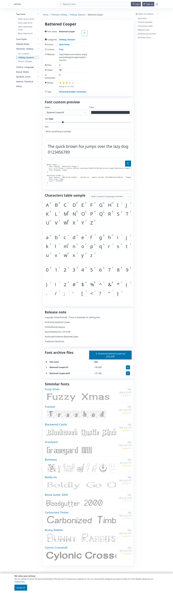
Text (47, 126)
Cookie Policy (19, 581)
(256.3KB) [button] (110, 355)
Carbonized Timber (57, 512)
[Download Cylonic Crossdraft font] (80, 556)
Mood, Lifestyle (25, 61)
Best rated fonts (25, 33)
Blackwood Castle (56, 424)
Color (91, 107)
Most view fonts (25, 23)
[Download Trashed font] (80, 415)
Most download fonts (25, 28)
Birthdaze (51, 459)
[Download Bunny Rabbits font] (80, 538)
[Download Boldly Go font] (80, 485)
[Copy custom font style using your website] (128, 164)
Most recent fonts (26, 19)
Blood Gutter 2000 (56, 495)
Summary (142, 18)
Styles (47, 107)
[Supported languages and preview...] (110, 196)
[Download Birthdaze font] (80, 468)
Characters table (145, 26)
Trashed (50, 407)
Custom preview (145, 22)
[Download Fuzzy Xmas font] (80, 398)
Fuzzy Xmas (52, 389)
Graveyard (51, 442)
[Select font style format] (66, 112)
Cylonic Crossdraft (56, 547)
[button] (136, 4)
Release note (143, 30)
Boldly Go (51, 477)
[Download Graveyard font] (80, 450)
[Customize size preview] (88, 122)
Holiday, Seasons (26, 57)
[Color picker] (110, 112)
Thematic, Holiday (59, 14)
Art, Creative (23, 53)
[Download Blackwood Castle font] (80, 433)
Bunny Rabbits (54, 530)
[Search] (94, 4)
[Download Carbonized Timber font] (80, 521)
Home (45, 14)
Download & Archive (147, 33)
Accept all (20, 587)
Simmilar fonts (144, 37)
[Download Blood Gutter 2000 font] (80, 503)
